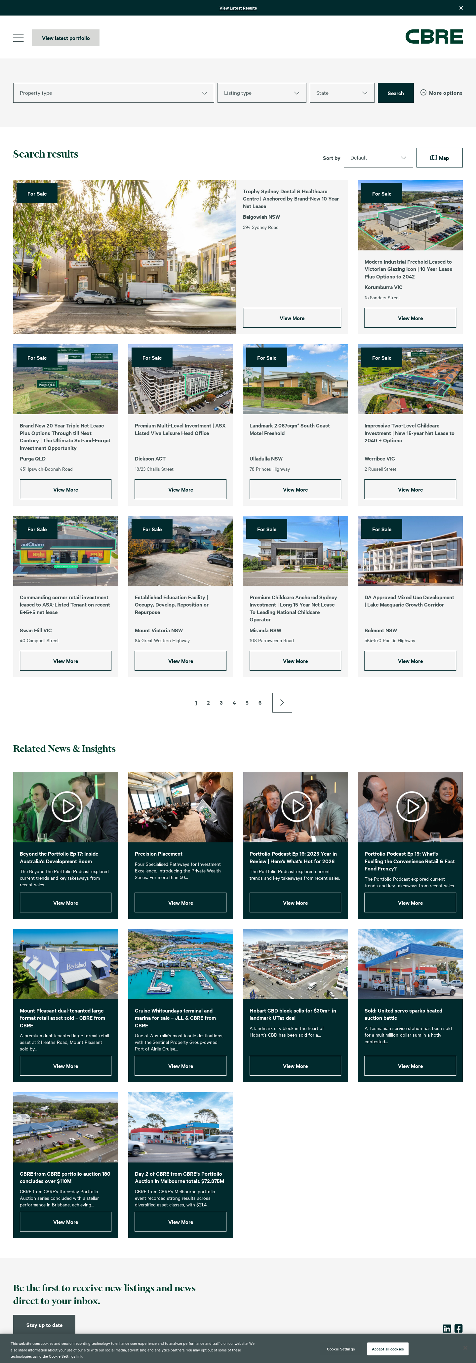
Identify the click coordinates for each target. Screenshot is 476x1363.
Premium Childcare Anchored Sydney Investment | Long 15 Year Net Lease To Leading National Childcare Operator (293, 638)
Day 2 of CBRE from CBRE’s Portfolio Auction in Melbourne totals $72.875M (179, 1207)
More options (441, 92)
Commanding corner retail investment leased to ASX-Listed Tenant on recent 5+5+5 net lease (65, 635)
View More (292, 317)
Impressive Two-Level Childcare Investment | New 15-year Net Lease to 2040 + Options (410, 463)
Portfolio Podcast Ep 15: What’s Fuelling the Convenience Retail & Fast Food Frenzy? (410, 891)
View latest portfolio (66, 37)
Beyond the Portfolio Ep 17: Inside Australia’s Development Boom (59, 887)
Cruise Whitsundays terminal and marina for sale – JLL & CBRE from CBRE (175, 1048)
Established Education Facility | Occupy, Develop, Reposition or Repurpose (172, 635)
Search (396, 92)
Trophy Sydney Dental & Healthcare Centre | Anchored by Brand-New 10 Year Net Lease (291, 198)
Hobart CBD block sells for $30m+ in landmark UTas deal (293, 1044)
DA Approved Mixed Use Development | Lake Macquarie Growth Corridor (409, 631)
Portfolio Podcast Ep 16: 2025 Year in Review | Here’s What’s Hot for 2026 (293, 887)
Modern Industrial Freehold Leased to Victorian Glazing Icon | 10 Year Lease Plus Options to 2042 (408, 269)
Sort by (331, 157)
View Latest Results (238, 8)
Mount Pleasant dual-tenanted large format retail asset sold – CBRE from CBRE (62, 1048)
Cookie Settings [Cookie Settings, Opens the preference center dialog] (341, 1348)
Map (439, 157)
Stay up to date (44, 1324)
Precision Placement (158, 884)
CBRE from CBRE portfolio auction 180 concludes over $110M (65, 1207)
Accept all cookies (388, 1348)
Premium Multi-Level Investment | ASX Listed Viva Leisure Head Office (180, 459)
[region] (238, 1348)
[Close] (465, 1348)
